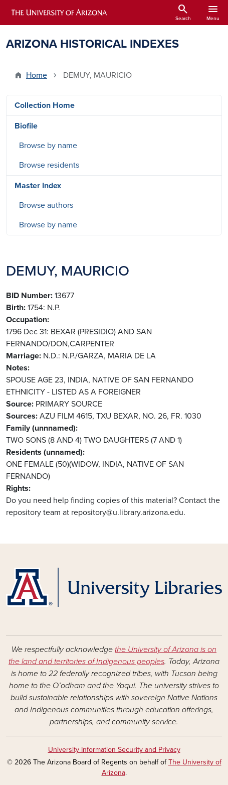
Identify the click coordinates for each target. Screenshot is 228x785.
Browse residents (49, 165)
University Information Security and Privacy (114, 749)
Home (36, 75)
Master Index (38, 186)
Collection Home (45, 105)
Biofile (26, 126)
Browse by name (48, 146)
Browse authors (46, 205)
